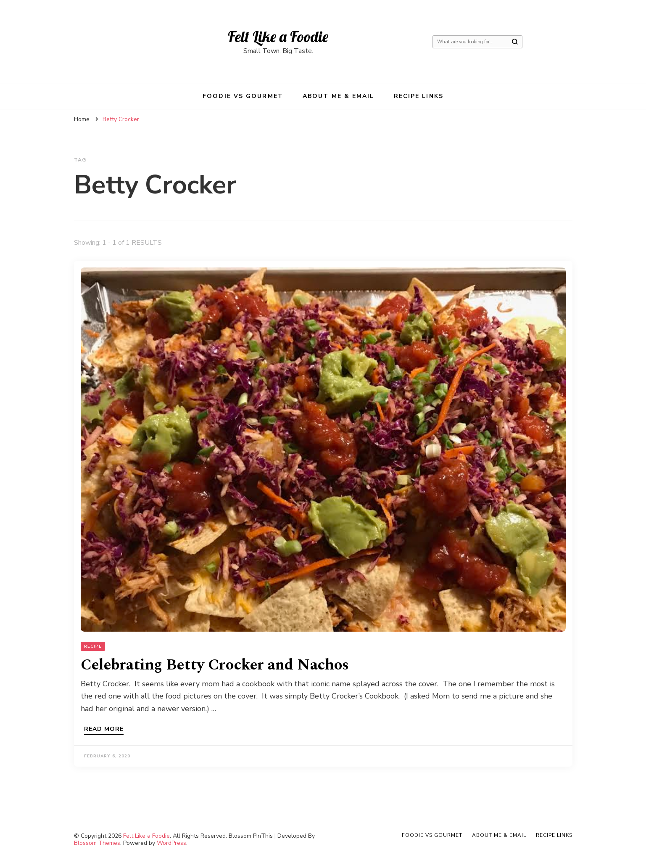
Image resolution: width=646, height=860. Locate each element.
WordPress (171, 843)
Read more (104, 729)
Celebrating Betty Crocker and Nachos (215, 665)
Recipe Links (418, 96)
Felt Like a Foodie (278, 36)
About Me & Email (338, 96)
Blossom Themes (97, 843)
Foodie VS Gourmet (243, 96)
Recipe (93, 646)
